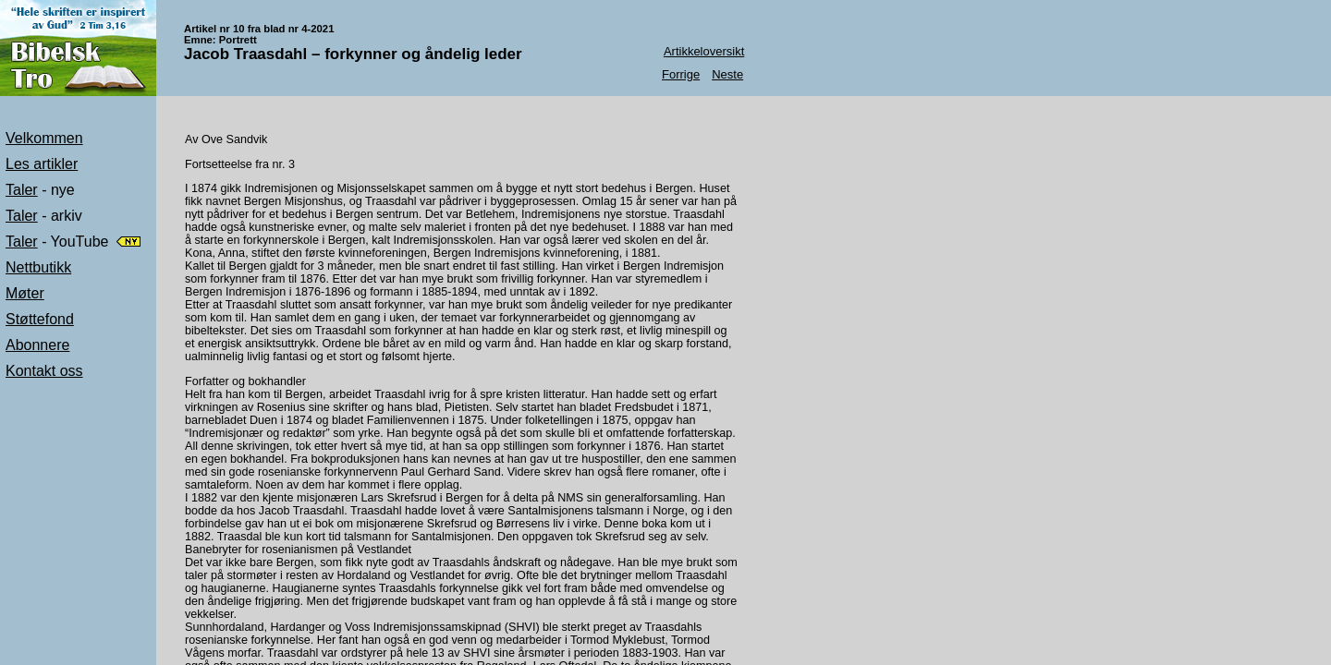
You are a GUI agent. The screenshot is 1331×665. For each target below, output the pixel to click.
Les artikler (42, 164)
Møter (25, 293)
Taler (22, 190)
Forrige (681, 74)
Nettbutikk (38, 267)
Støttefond (40, 319)
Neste (727, 74)
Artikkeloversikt (704, 51)
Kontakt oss (44, 371)
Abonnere (37, 345)
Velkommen (44, 138)
